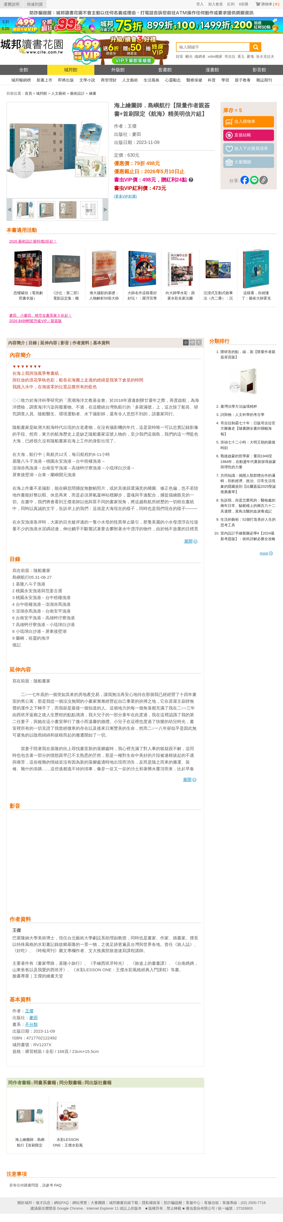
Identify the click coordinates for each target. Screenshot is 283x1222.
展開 (190, 541)
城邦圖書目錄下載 (123, 1203)
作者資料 (80, 342)
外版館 (118, 69)
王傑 (132, 126)
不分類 (31, 1024)
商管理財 (109, 80)
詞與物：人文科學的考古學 (242, 414)
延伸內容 (48, 342)
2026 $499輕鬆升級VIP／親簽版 (35, 321)
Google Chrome (70, 1208)
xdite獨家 (215, 56)
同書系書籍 (45, 1082)
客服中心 (193, 1203)
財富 (179, 56)
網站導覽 (79, 1203)
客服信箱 (211, 1203)
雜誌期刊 (264, 80)
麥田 (136, 134)
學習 (225, 80)
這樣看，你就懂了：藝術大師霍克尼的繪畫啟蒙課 (256, 298)
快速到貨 (35, 4)
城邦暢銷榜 (21, 80)
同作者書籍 (19, 1082)
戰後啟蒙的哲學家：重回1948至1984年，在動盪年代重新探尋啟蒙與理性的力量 (248, 461)
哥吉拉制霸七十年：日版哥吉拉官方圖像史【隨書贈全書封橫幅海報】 (247, 428)
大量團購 (98, 1203)
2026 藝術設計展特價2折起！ (33, 241)
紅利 (231, 4)
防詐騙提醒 (173, 1203)
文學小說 (87, 80)
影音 (65, 342)
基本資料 (101, 342)
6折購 (243, 4)
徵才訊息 (43, 1203)
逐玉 (241, 56)
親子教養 (243, 80)
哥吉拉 (229, 56)
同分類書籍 (70, 1082)
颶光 (189, 56)
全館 (23, 69)
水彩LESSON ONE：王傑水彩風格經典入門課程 (68, 1145)
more (266, 553)
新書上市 (44, 80)
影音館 (259, 69)
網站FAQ (61, 1203)
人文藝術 (130, 80)
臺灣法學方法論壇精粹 (238, 406)
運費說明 (11, 4)
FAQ (57, 1185)
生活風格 (151, 80)
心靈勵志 (173, 80)
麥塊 (250, 56)
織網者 (200, 56)
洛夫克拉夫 (265, 56)
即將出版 (66, 80)
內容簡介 (16, 342)
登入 (200, 4)
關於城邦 (24, 1203)
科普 (212, 80)
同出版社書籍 (98, 1082)
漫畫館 (212, 69)
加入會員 (215, 4)
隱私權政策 (151, 1203)
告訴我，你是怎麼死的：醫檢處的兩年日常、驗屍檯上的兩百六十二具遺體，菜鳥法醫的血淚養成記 (247, 505)
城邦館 (70, 69)
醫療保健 (194, 80)
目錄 (32, 342)
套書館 (165, 69)
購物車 (270, 4)
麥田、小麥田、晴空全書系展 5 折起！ (40, 315)
